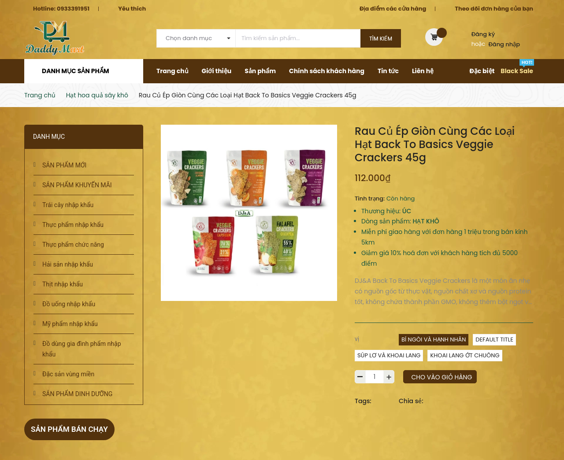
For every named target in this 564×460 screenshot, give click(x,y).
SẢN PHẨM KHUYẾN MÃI (77, 185)
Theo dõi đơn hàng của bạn (494, 8)
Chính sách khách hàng (326, 71)
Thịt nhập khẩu (62, 284)
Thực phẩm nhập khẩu (73, 224)
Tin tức (388, 71)
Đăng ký (483, 34)
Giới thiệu (217, 71)
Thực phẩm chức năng (73, 244)
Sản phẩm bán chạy (71, 429)
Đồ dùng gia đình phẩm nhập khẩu (81, 349)
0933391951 (73, 8)
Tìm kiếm (380, 38)
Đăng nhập (504, 44)
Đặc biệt (481, 71)
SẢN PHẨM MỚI (64, 165)
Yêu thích (132, 8)
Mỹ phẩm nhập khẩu (70, 323)
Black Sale (517, 71)
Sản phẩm (260, 71)
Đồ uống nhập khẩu (68, 304)
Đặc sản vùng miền (68, 374)
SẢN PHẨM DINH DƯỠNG (77, 393)
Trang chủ (172, 71)
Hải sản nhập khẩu (67, 264)
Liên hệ (423, 71)
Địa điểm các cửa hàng (393, 8)
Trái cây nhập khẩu (67, 204)
